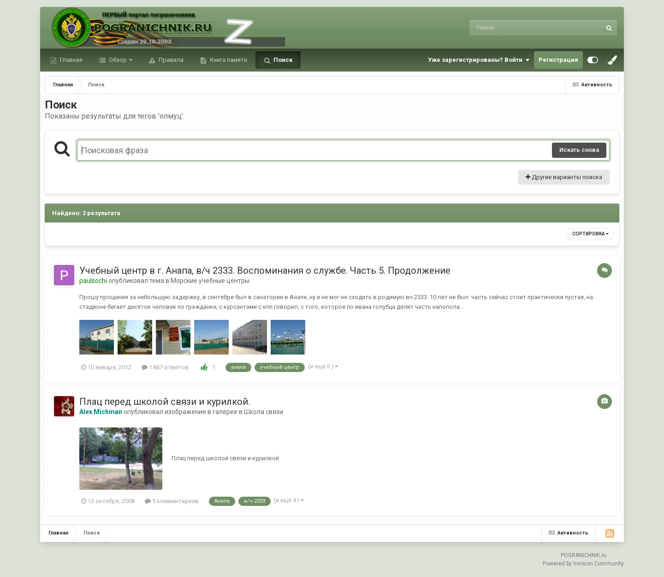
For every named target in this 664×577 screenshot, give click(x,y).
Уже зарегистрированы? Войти (478, 60)
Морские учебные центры (210, 280)
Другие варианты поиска (564, 177)
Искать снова (579, 149)
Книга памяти (227, 59)
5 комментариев (172, 501)
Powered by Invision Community (583, 563)
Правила (170, 59)
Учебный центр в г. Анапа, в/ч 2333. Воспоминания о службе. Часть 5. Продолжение (265, 270)
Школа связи (263, 411)
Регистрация (558, 59)
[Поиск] (518, 28)
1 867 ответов (165, 367)
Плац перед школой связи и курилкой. (164, 401)
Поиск (282, 59)
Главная (71, 59)
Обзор (117, 59)
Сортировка (590, 233)
